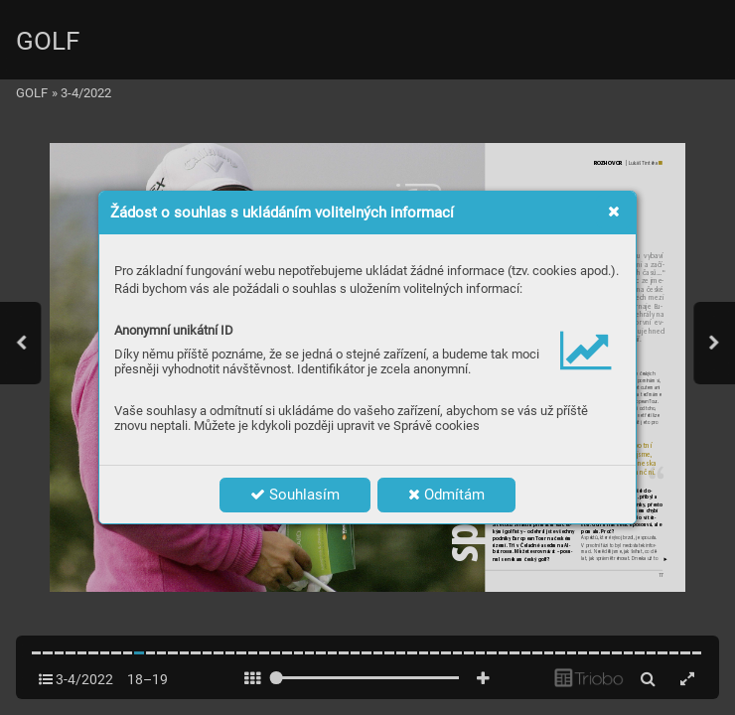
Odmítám (446, 494)
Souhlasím (295, 494)
